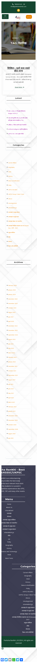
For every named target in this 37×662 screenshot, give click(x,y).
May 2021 (14, 377)
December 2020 (15, 388)
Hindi (14, 188)
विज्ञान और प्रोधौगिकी (15, 225)
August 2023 (15, 337)
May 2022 (14, 355)
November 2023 (15, 332)
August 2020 (15, 397)
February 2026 (15, 323)
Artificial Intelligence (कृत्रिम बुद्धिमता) (18, 125)
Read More (18, 87)
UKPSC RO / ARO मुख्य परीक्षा (17, 128)
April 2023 (14, 341)
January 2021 (15, 386)
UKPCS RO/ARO (15, 197)
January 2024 (15, 328)
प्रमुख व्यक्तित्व (15, 218)
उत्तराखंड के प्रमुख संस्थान (16, 208)
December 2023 (15, 330)
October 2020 (15, 393)
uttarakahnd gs (15, 206)
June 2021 (14, 375)
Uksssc (14, 201)
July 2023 (14, 339)
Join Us (29, 17)
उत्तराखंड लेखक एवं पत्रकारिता (16, 212)
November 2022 (15, 346)
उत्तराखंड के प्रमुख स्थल (16, 210)
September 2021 (15, 368)
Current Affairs (15, 183)
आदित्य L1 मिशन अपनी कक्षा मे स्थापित (17, 123)
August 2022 (15, 350)
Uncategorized (15, 203)
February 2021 (15, 384)
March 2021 (15, 382)
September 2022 (15, 348)
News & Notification (16, 192)
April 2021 (14, 379)
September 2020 (15, 395)
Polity (14, 194)
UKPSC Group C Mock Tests (17, 199)
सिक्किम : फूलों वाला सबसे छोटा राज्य (18, 69)
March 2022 (15, 357)
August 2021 (15, 370)
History (14, 190)
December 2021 (15, 364)
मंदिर (13, 220)
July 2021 (14, 373)
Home (15, 38)
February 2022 (15, 359)
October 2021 (15, 366)
